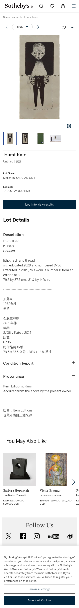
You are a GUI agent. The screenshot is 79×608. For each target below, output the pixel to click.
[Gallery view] (69, 126)
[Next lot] (38, 27)
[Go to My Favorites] (52, 6)
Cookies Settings (39, 589)
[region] (39, 577)
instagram (37, 536)
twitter (9, 536)
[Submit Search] (41, 6)
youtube (53, 536)
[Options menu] (22, 27)
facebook (23, 536)
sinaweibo (70, 536)
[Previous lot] (6, 27)
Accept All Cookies (39, 600)
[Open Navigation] (74, 6)
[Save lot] (64, 27)
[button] (39, 76)
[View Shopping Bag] (63, 6)
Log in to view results (39, 204)
